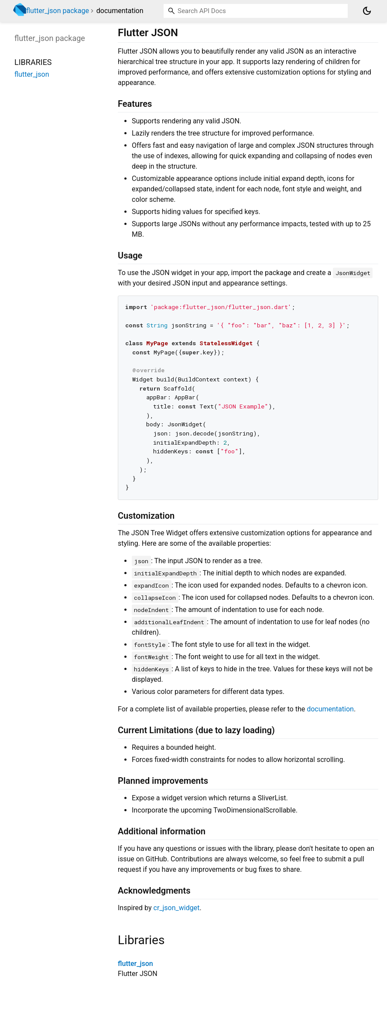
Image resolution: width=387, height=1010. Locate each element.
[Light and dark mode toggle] (367, 11)
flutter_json (135, 963)
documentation (330, 709)
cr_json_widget (177, 908)
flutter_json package (57, 11)
